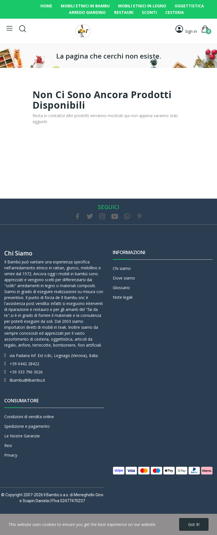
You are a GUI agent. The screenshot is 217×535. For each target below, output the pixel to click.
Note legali (123, 297)
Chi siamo (18, 253)
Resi (8, 445)
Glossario (121, 287)
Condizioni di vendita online (29, 416)
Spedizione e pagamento (27, 426)
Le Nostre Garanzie (22, 436)
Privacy (10, 455)
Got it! (193, 524)
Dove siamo (124, 278)
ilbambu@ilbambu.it (27, 380)
